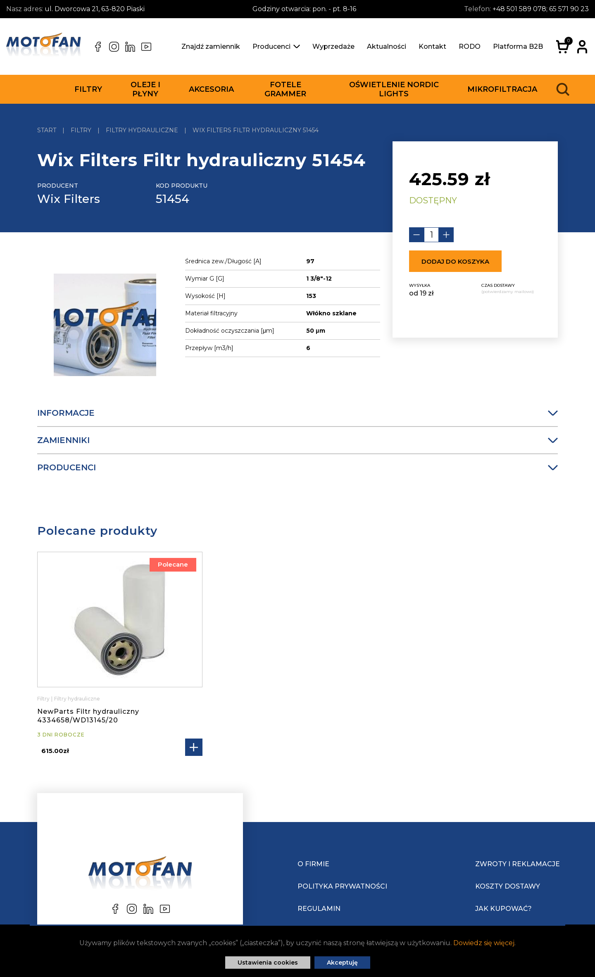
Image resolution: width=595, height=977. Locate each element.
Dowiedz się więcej (483, 943)
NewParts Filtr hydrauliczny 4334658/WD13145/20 (88, 716)
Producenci (276, 46)
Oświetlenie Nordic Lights (394, 89)
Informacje (297, 413)
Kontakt (432, 46)
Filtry (88, 89)
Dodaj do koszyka (455, 261)
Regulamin (319, 909)
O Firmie (313, 864)
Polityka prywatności (342, 886)
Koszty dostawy (507, 886)
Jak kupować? (503, 909)
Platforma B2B (518, 46)
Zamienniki (297, 440)
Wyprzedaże (333, 46)
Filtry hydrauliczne (77, 699)
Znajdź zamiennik (210, 46)
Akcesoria (211, 89)
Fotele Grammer (285, 89)
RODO (470, 46)
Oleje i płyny (145, 89)
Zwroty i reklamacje (517, 864)
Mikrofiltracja (502, 89)
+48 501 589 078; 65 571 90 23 (541, 9)
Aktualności (386, 46)
